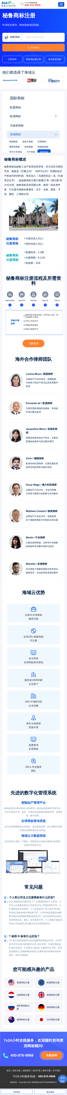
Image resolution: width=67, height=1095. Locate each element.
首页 (8, 1071)
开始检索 (35, 47)
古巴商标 (31, 152)
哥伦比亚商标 (15, 152)
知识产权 (37, 1071)
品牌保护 (26, 1071)
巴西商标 (42, 141)
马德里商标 (17, 125)
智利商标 (28, 147)
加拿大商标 (27, 141)
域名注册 (16, 1071)
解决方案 (47, 1071)
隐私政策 (13, 1082)
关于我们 (57, 1071)
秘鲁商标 (44, 152)
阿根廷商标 (43, 147)
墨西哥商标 (14, 147)
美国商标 (13, 141)
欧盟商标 (15, 107)
